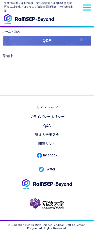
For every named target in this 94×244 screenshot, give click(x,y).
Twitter (50, 169)
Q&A (47, 126)
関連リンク (47, 144)
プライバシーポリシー (47, 117)
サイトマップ (47, 108)
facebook (50, 155)
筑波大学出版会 (47, 135)
